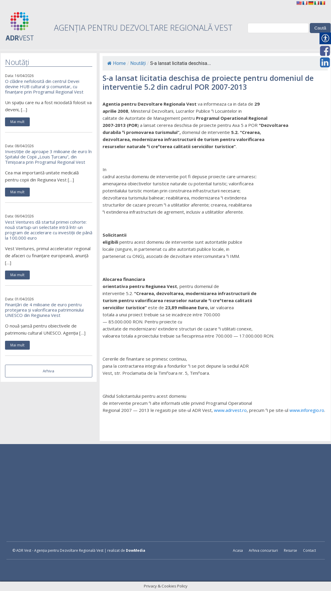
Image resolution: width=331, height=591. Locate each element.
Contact (309, 550)
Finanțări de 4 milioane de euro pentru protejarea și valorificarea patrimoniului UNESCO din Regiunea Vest (44, 310)
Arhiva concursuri (263, 550)
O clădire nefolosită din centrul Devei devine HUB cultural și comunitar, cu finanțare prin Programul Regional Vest (44, 86)
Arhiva (48, 371)
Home (116, 63)
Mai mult (17, 121)
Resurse (290, 550)
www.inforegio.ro (306, 410)
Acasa (238, 550)
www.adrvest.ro (230, 410)
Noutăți (138, 63)
